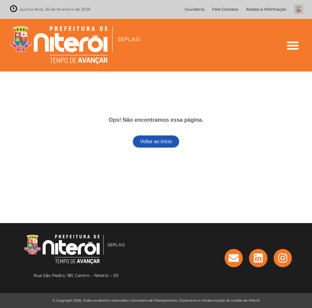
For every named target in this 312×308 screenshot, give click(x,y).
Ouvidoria (194, 9)
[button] (292, 45)
